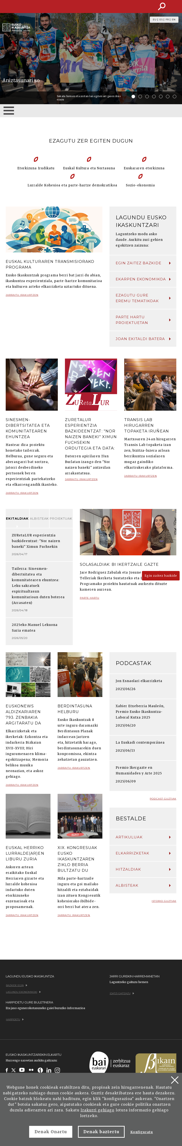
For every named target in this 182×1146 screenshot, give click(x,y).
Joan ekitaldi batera (143, 339)
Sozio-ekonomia (140, 185)
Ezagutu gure (143, 298)
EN (173, 19)
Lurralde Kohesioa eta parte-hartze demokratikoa (72, 185)
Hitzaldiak (143, 869)
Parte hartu (89, 599)
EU (154, 19)
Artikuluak (143, 837)
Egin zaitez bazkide (143, 263)
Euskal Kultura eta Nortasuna (89, 168)
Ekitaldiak (17, 518)
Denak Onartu (51, 1131)
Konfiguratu (141, 1132)
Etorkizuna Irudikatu (36, 168)
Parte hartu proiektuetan (143, 320)
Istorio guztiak (164, 901)
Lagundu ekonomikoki (23, 991)
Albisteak (39, 518)
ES (161, 19)
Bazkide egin (16, 985)
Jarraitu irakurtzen (22, 296)
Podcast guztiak (163, 798)
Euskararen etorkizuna (144, 168)
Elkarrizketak (143, 853)
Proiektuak (61, 518)
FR (167, 19)
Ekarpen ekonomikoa (143, 279)
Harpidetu (15, 1019)
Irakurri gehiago (97, 1110)
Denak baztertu (101, 1131)
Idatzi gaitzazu (122, 993)
